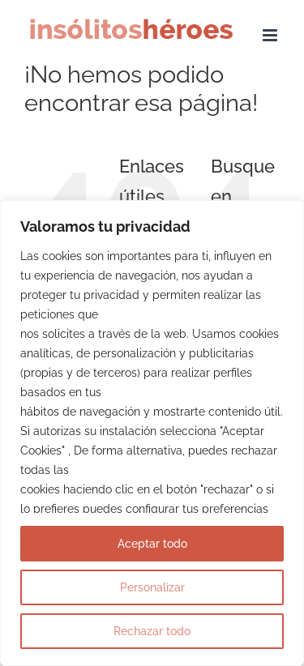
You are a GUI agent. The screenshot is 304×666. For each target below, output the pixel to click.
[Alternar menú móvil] (271, 35)
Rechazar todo (152, 631)
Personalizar (152, 587)
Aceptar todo (152, 543)
